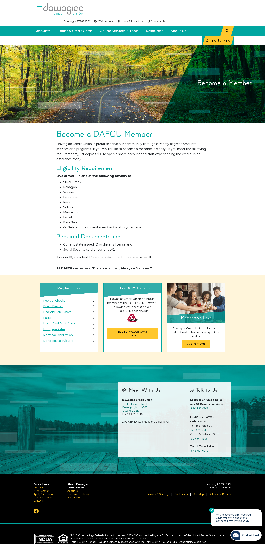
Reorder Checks (54, 291)
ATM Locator (41, 481)
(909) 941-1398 (199, 429)
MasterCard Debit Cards (59, 314)
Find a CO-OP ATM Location (132, 324)
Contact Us (40, 478)
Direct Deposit (53, 297)
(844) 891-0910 (199, 441)
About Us (72, 481)
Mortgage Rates (54, 320)
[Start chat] (246, 535)
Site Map (198, 485)
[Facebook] (48, 502)
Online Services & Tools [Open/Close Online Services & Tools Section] (119, 22)
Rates (47, 308)
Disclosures (181, 485)
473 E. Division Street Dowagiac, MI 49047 (134, 396)
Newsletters (74, 488)
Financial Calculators (57, 303)
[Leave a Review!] (220, 485)
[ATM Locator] (169, 4)
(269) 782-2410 (131, 401)
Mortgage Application (58, 326)
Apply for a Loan (43, 485)
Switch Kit (39, 491)
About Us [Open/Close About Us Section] (178, 22)
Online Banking (218, 31)
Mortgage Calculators (58, 331)
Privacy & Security (158, 485)
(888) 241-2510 (199, 420)
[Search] (227, 21)
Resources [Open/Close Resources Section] (154, 22)
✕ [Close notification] (212, 510)
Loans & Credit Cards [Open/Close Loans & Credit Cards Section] (75, 22)
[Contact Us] (222, 4)
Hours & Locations (78, 485)
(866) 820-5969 (199, 399)
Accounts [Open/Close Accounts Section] (42, 22)
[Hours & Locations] (196, 4)
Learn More (196, 334)
